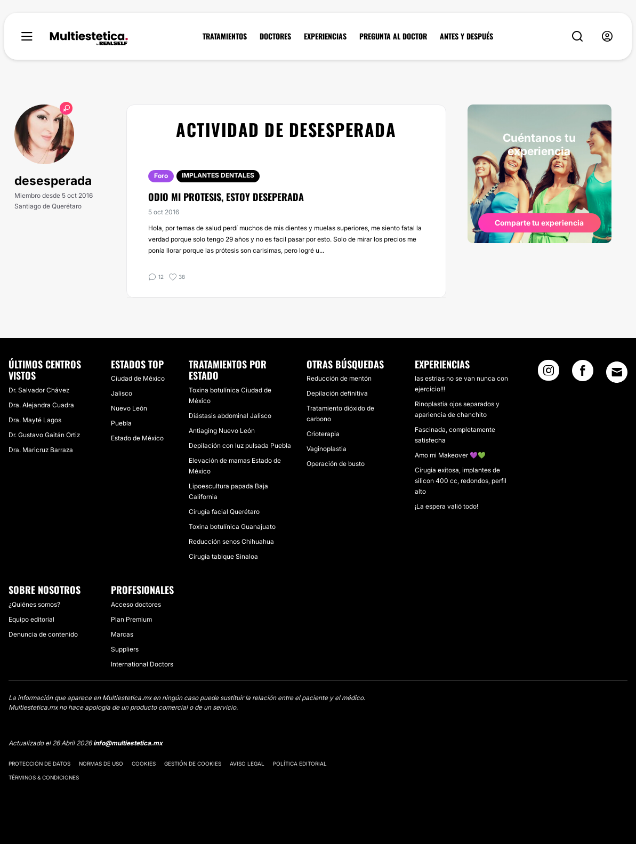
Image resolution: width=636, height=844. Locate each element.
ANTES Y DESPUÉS (466, 36)
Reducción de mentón (339, 378)
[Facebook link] (582, 373)
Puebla (121, 423)
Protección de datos (39, 763)
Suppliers (125, 649)
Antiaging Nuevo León (222, 431)
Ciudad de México (138, 378)
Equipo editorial (31, 619)
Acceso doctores (136, 604)
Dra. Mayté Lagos (35, 420)
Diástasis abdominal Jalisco (230, 416)
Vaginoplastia (327, 449)
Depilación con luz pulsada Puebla (240, 445)
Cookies (144, 763)
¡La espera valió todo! (446, 506)
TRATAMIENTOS (225, 36)
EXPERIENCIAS (325, 36)
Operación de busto (336, 464)
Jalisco (121, 393)
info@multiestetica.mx (128, 743)
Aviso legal (247, 763)
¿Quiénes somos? (34, 604)
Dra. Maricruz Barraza (41, 450)
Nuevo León (129, 408)
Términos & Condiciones (44, 777)
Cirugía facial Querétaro (224, 512)
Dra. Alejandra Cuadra (41, 405)
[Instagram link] (548, 373)
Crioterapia (323, 434)
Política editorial (300, 763)
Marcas (122, 634)
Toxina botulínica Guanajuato (232, 526)
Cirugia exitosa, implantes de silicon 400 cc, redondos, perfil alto (460, 480)
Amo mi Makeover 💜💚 (450, 455)
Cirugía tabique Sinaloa (223, 556)
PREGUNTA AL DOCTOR (393, 36)
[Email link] (616, 372)
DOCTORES (275, 36)
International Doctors (142, 664)
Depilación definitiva (337, 393)
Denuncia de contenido (43, 634)
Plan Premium (131, 619)
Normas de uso (101, 763)
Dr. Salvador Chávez (39, 390)
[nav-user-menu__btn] (607, 36)
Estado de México (137, 438)
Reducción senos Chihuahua (231, 541)
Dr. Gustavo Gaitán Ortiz (44, 435)
